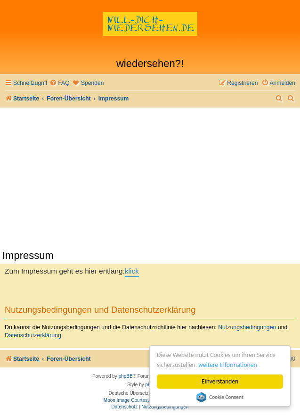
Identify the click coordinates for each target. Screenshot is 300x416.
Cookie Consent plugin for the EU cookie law (219, 397)
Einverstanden (220, 381)
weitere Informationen (227, 365)
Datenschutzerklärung (33, 335)
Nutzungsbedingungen (247, 327)
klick (132, 271)
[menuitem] (59, 83)
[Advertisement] (150, 178)
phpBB (126, 376)
